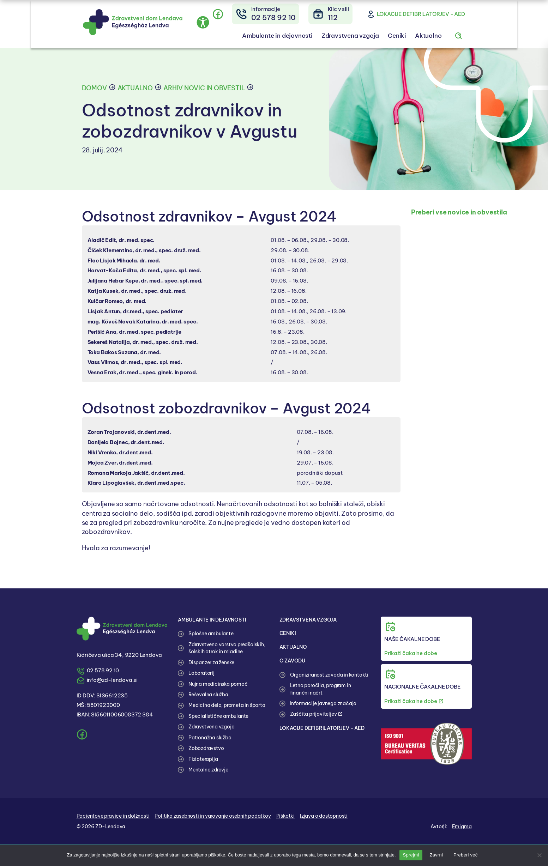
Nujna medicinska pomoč (218, 684)
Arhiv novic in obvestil (204, 88)
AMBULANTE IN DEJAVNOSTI (214, 619)
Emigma (462, 826)
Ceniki (420, 38)
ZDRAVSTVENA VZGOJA (310, 619)
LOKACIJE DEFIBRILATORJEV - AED (323, 728)
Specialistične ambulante (218, 716)
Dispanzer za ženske (211, 662)
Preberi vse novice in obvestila (459, 212)
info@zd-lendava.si (112, 680)
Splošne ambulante (211, 633)
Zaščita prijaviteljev (316, 713)
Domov (94, 88)
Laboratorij (201, 673)
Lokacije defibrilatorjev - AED (446, 15)
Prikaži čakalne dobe (410, 653)
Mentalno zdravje (208, 770)
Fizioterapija (203, 759)
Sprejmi (411, 855)
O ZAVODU (293, 660)
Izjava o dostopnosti (324, 816)
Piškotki (285, 816)
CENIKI (288, 633)
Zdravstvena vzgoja (371, 38)
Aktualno (452, 38)
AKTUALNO (294, 646)
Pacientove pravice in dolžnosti (113, 816)
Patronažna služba (209, 737)
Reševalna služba (208, 694)
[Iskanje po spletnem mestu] (483, 37)
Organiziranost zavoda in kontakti (329, 675)
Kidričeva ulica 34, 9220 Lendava (119, 655)
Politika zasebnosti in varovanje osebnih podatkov (213, 816)
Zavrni (436, 855)
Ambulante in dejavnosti (295, 38)
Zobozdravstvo (206, 748)
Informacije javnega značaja (323, 703)
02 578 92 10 (103, 670)
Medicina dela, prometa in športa (226, 705)
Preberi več (465, 855)
